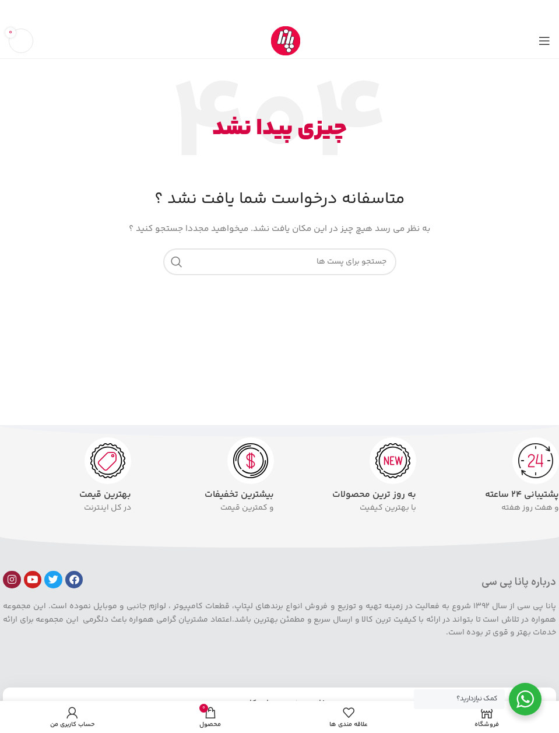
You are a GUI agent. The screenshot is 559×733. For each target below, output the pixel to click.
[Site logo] (285, 40)
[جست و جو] (279, 261)
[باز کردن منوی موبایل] (544, 40)
